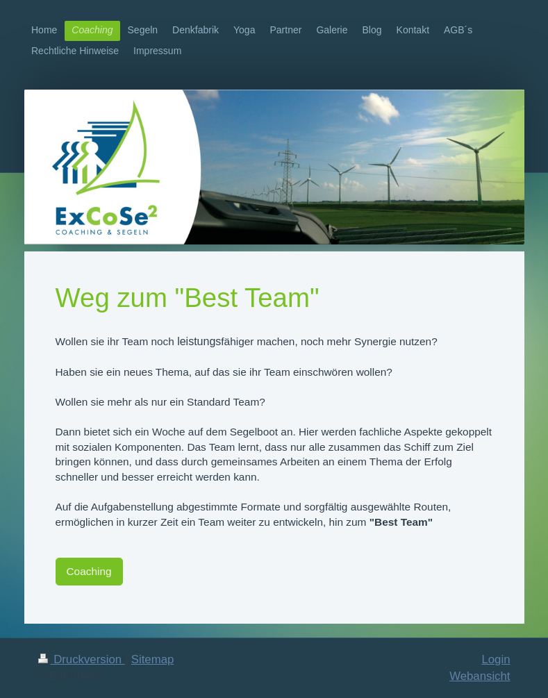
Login (495, 659)
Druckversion (81, 659)
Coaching (89, 571)
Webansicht (479, 676)
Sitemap (152, 659)
